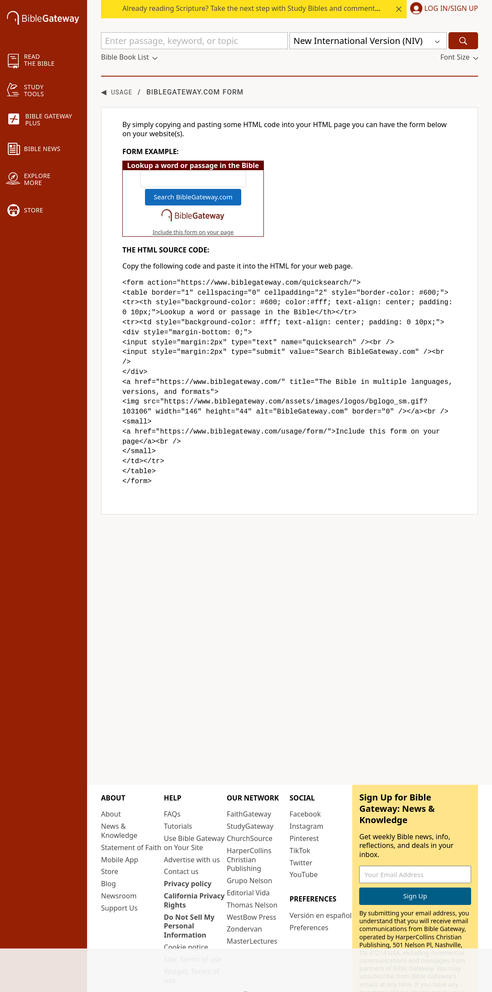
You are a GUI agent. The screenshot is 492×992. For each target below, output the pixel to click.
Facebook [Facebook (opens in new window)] (305, 787)
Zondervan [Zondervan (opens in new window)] (244, 902)
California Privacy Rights (194, 873)
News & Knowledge (119, 803)
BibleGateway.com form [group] (172, 92)
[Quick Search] (194, 40)
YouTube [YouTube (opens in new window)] (304, 847)
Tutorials (178, 799)
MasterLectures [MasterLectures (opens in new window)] (252, 913)
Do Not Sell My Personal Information (189, 899)
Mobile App (119, 832)
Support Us (119, 880)
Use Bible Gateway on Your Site (194, 815)
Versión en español (321, 888)
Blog (108, 856)
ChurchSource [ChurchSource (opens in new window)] (250, 811)
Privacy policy (187, 856)
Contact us (181, 844)
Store (109, 844)
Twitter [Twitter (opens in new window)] (301, 835)
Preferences (309, 900)
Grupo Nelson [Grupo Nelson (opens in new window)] (249, 853)
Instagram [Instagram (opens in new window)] (307, 799)
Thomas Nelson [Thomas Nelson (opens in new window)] (252, 877)
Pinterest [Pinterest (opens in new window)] (304, 811)
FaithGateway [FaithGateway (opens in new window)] (249, 787)
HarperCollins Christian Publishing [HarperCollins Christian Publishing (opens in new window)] (249, 832)
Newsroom (119, 868)
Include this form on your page (192, 232)
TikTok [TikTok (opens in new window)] (300, 823)
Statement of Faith (131, 820)
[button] (442, 9)
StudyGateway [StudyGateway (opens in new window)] (250, 799)
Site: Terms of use (192, 932)
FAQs (172, 787)
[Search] (463, 40)
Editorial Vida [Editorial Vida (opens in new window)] (248, 865)
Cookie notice (186, 920)
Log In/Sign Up (451, 8)
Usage (121, 92)
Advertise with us (192, 832)
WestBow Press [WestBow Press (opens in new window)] (251, 889)
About (111, 787)
